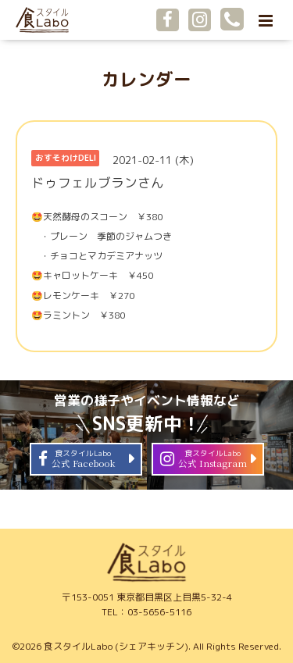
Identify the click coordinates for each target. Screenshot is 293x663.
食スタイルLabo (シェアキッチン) (116, 646)
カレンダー (146, 79)
